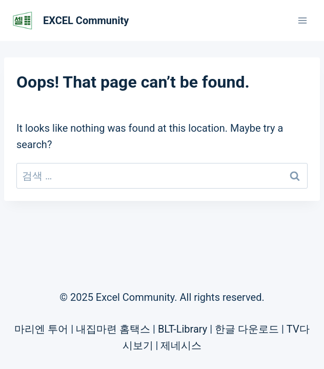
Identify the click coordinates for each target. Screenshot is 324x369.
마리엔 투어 (41, 329)
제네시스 (180, 345)
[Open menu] (302, 20)
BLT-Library (182, 329)
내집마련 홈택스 (113, 329)
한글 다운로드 (247, 329)
